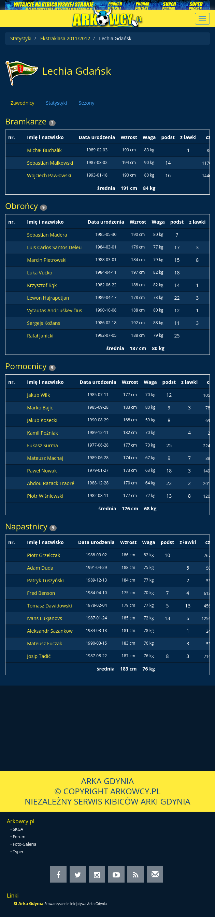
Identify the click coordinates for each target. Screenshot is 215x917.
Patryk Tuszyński (45, 580)
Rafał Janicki (40, 335)
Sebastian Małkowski (50, 163)
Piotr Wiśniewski (45, 496)
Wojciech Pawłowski (49, 175)
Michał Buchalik (44, 150)
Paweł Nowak (42, 470)
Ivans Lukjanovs (44, 618)
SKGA (18, 829)
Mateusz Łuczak (44, 643)
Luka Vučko (39, 272)
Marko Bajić (40, 407)
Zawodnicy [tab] (22, 103)
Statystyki (20, 38)
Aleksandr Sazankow (50, 631)
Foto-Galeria (25, 844)
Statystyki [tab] (56, 103)
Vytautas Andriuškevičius (54, 310)
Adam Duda (40, 568)
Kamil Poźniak (42, 433)
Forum (19, 837)
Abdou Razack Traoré (50, 483)
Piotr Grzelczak (43, 555)
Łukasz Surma (42, 445)
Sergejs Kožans (43, 323)
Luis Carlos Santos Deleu (54, 247)
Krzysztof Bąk (42, 285)
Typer (18, 852)
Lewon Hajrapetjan (48, 298)
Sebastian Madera (47, 234)
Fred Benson (41, 593)
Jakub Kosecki (42, 420)
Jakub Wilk (38, 395)
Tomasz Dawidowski (49, 605)
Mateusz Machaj (45, 458)
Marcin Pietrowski (47, 260)
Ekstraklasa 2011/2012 (65, 38)
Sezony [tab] (86, 103)
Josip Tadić (39, 656)
